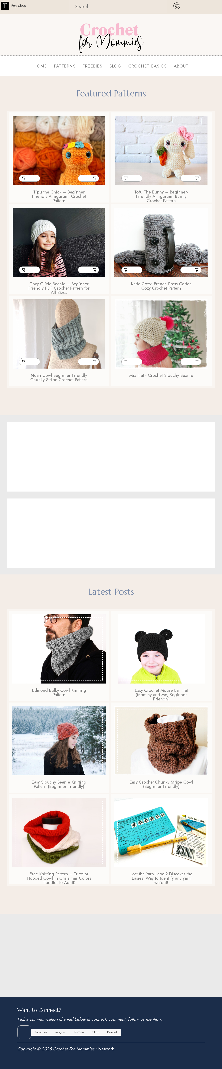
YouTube (79, 1032)
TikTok (96, 1032)
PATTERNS (65, 66)
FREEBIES (92, 66)
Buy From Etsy (23, 178)
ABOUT (181, 66)
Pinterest (112, 1032)
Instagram (60, 1032)
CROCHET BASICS (147, 66)
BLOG (115, 66)
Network (106, 1049)
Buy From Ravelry (94, 178)
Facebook (41, 1032)
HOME (40, 66)
